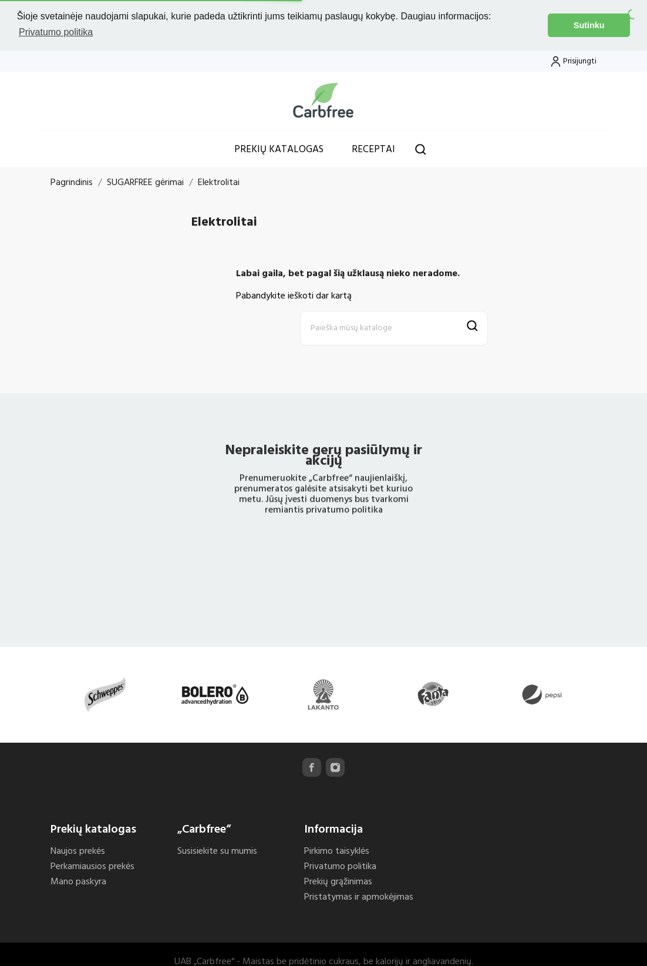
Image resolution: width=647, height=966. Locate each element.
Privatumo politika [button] (56, 32)
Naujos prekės (77, 849)
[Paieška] (394, 326)
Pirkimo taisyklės (336, 849)
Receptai (373, 148)
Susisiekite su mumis (217, 849)
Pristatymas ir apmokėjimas (358, 895)
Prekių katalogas (279, 148)
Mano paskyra (78, 880)
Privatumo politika (340, 865)
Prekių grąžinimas (338, 880)
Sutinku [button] (589, 25)
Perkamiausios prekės (92, 865)
